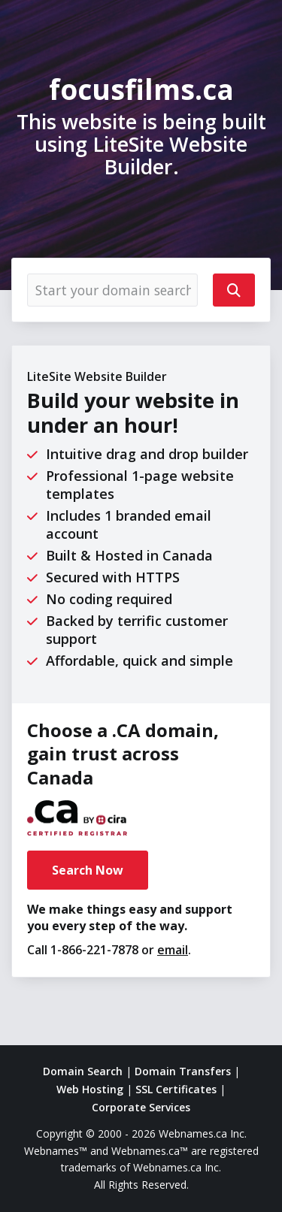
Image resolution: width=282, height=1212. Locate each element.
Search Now (87, 870)
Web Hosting (89, 1089)
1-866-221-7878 (94, 949)
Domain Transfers (183, 1071)
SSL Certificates (176, 1089)
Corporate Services (141, 1107)
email (172, 949)
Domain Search (83, 1071)
